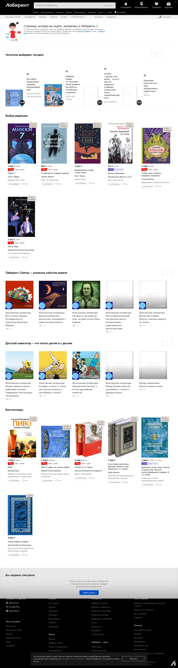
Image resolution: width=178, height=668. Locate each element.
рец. (33, 124)
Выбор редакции (16, 115)
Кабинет (138, 617)
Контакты (99, 17)
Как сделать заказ (142, 629)
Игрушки (92, 12)
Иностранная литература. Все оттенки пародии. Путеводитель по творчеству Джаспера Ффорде (18, 319)
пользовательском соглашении (72, 659)
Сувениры (53, 626)
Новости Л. (96, 626)
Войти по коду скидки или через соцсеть (150, 604)
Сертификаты (30, 17)
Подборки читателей (101, 618)
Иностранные (47, 12)
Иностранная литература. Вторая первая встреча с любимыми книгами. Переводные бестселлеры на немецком (18, 389)
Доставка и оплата (13, 17)
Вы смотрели (140, 613)
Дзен (8, 641)
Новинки (53, 17)
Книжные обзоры (99, 614)
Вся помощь (140, 649)
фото (33, 126)
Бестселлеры (14, 409)
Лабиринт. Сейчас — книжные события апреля (36, 272)
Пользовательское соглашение (149, 653)
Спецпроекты (97, 634)
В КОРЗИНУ (14, 184)
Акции (52, 638)
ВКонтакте (11, 626)
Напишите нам (141, 645)
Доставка (138, 637)
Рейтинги (43, 17)
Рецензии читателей (101, 611)
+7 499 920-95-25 (77, 17)
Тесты (94, 622)
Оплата (137, 633)
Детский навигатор (100, 607)
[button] (153, 54)
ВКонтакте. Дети (14, 630)
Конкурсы (96, 630)
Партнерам (96, 646)
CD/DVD (52, 622)
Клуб (110, 12)
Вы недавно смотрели (20, 575)
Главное (59, 12)
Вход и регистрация (143, 609)
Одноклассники (13, 637)
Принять (133, 658)
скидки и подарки (83, 31)
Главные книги (56, 642)
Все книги (53, 603)
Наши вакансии (98, 650)
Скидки (64, 17)
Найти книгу (89, 592)
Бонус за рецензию (58, 646)
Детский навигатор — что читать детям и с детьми (38, 343)
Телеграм (10, 645)
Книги (36, 12)
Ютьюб (9, 634)
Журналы (53, 611)
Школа (69, 12)
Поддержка (111, 17)
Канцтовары (80, 12)
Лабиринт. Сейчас (99, 603)
